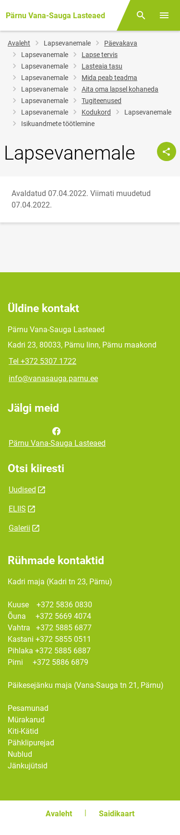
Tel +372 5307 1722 (42, 361)
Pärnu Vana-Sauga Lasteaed (57, 436)
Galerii (19, 528)
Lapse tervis (100, 54)
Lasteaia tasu (102, 66)
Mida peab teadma (109, 77)
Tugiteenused (101, 100)
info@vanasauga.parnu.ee (53, 378)
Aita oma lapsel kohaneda (120, 89)
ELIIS (17, 508)
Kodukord (96, 112)
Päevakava (120, 43)
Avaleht (19, 43)
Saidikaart (116, 813)
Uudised (22, 489)
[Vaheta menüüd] (164, 15)
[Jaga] (166, 151)
